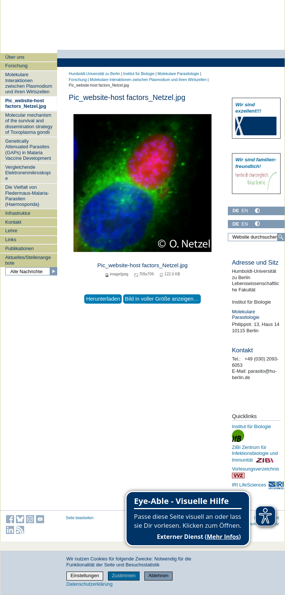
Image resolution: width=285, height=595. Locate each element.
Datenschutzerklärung (89, 584)
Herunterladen (103, 299)
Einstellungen (85, 575)
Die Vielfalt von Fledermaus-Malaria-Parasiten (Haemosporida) (27, 195)
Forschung (16, 65)
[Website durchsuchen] (256, 237)
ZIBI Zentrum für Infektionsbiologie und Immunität (255, 453)
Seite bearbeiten (80, 518)
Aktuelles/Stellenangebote (28, 260)
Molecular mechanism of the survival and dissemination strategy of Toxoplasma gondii (28, 123)
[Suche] (281, 237)
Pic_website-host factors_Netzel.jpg (25, 103)
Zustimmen (123, 575)
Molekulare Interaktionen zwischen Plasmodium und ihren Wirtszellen (28, 83)
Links (10, 239)
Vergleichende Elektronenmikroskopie (27, 172)
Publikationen (19, 248)
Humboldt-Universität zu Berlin (94, 74)
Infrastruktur (17, 213)
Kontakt (13, 222)
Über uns (14, 57)
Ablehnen (158, 575)
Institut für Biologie (138, 74)
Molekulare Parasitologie (178, 74)
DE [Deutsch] (235, 210)
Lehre (11, 230)
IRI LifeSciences (258, 485)
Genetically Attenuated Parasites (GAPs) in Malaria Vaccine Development (28, 149)
